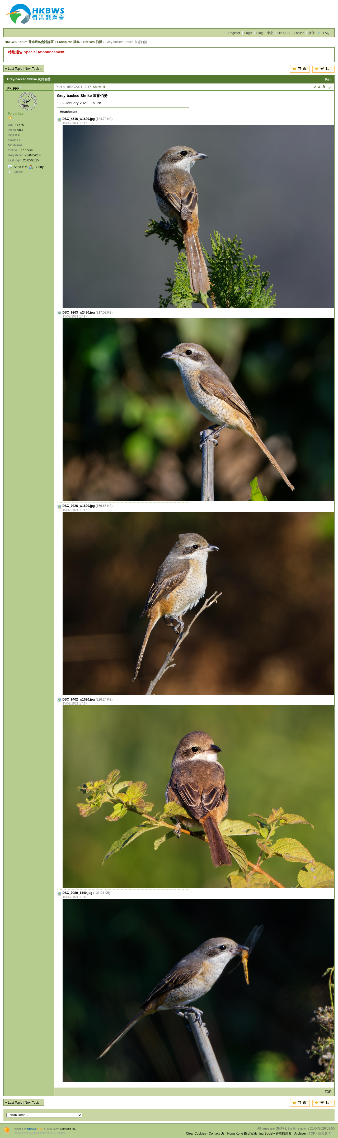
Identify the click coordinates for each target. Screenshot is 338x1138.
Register (234, 33)
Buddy (39, 167)
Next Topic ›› (34, 69)
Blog (259, 33)
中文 (270, 33)
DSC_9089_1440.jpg (77, 893)
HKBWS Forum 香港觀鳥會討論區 (29, 42)
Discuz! (31, 1128)
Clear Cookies (196, 1133)
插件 (311, 33)
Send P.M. (21, 167)
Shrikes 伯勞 (92, 42)
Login (248, 33)
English (299, 33)
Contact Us (216, 1133)
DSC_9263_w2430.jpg (78, 312)
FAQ (326, 33)
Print (328, 79)
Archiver (300, 1133)
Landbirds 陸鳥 (68, 42)
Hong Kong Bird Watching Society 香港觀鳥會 (259, 1133)
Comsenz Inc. (68, 1128)
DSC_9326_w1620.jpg (78, 506)
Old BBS (284, 33)
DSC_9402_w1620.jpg (78, 699)
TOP (328, 1092)
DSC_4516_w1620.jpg (78, 119)
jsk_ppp (13, 88)
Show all (99, 87)
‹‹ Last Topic (13, 69)
